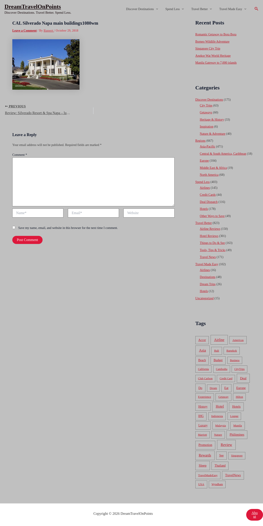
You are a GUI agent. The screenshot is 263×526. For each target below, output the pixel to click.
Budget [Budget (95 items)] (217, 360)
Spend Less (177, 9)
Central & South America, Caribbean (223, 153)
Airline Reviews (210, 228)
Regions (200, 140)
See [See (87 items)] (221, 455)
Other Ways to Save (212, 216)
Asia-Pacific (207, 146)
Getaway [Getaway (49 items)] (223, 396)
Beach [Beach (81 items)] (202, 360)
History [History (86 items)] (202, 406)
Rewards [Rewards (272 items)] (205, 455)
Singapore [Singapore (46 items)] (237, 455)
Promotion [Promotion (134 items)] (205, 445)
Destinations (208, 277)
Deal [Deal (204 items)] (243, 378)
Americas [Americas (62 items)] (238, 340)
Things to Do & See (212, 243)
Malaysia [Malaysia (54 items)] (220, 425)
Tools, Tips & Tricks (213, 250)
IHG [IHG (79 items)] (201, 416)
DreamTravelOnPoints (32, 6)
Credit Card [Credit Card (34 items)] (226, 378)
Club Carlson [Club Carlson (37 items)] (205, 378)
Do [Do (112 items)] (200, 388)
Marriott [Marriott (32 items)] (202, 434)
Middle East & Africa (213, 168)
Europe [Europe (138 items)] (241, 388)
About (255, 514)
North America (209, 174)
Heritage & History (212, 119)
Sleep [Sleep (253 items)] (203, 465)
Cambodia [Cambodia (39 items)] (221, 369)
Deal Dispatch (209, 202)
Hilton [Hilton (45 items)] (239, 396)
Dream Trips (208, 284)
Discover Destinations (146, 9)
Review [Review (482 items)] (226, 445)
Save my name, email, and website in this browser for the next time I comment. (68, 228)
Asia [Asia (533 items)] (202, 350)
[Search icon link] (256, 9)
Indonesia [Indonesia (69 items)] (217, 416)
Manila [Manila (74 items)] (237, 425)
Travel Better (203, 9)
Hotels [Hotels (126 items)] (236, 406)
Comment (19, 154)
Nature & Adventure (212, 133)
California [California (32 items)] (203, 369)
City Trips (206, 105)
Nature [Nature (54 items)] (218, 434)
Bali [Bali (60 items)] (216, 350)
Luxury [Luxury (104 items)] (202, 425)
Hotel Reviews (209, 236)
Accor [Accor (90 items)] (202, 340)
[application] (160, 9)
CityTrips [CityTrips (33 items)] (239, 369)
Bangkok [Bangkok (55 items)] (231, 350)
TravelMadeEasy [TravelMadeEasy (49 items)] (208, 475)
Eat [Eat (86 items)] (226, 388)
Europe (204, 160)
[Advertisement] (131, 52)
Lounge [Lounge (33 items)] (234, 416)
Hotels (204, 209)
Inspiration (206, 126)
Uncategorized (204, 298)
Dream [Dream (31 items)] (213, 388)
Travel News (208, 257)
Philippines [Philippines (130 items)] (237, 434)
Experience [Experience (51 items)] (204, 396)
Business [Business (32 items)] (234, 360)
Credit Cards (208, 194)
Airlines (205, 187)
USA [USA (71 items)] (201, 484)
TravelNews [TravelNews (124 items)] (233, 475)
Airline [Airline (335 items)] (219, 340)
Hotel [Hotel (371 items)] (220, 406)
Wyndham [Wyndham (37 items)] (217, 484)
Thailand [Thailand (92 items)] (220, 465)
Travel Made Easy (233, 9)
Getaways (206, 112)
